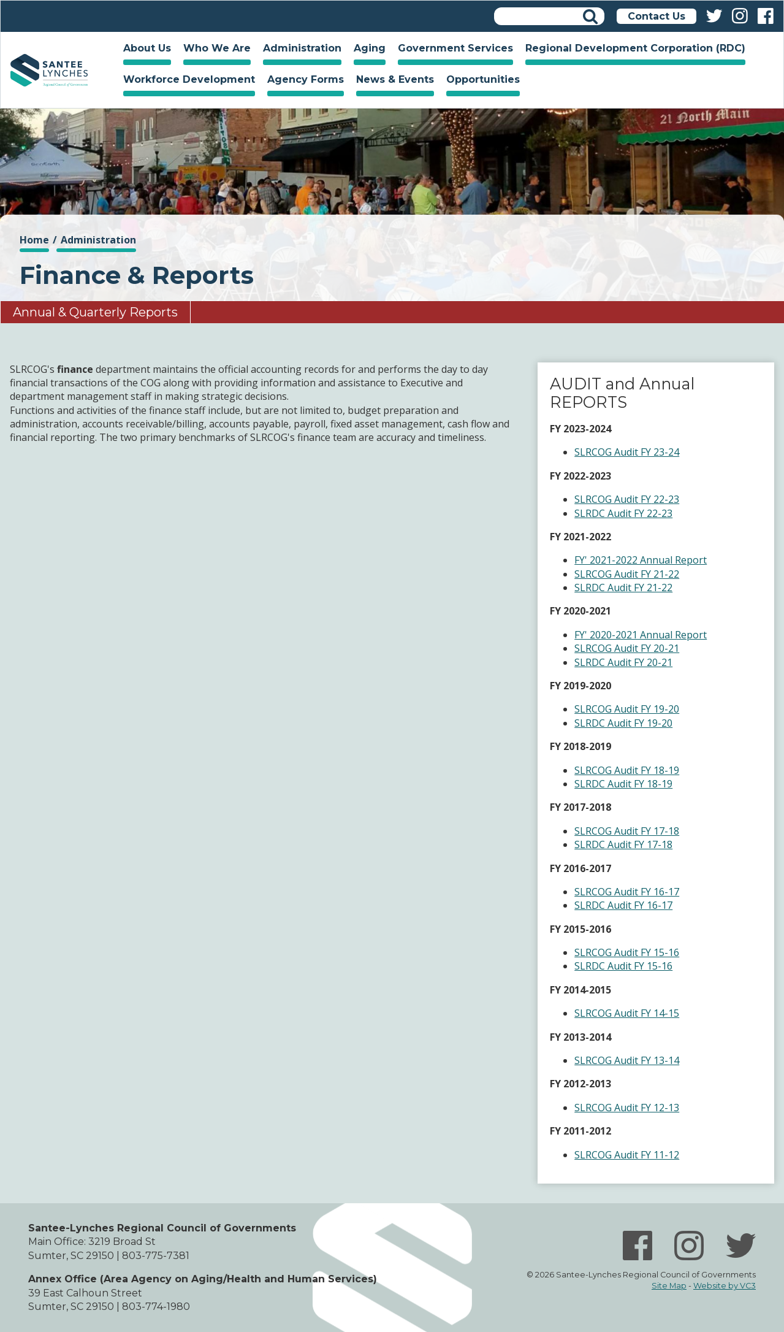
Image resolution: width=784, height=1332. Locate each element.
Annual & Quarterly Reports (95, 312)
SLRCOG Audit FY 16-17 (626, 891)
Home (49, 70)
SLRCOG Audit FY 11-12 (626, 1155)
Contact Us (656, 16)
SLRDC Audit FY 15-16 (623, 966)
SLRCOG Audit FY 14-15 (626, 1013)
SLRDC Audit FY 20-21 (623, 662)
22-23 (665, 499)
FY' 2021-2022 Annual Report (640, 560)
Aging (367, 49)
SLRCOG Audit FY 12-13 (626, 1107)
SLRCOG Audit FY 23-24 (626, 452)
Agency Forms (305, 79)
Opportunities (480, 81)
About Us (144, 49)
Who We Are (214, 49)
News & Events (392, 81)
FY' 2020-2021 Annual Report (640, 634)
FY (646, 499)
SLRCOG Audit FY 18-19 (626, 770)
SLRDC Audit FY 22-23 (623, 513)
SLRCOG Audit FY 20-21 (626, 648)
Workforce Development (186, 81)
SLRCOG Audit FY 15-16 (626, 952)
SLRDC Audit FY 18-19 (623, 783)
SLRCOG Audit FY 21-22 (626, 574)
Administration (299, 49)
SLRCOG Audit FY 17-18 (626, 831)
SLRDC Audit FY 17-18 (623, 844)
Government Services (452, 49)
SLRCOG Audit (606, 499)
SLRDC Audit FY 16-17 (623, 905)
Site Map (669, 1285)
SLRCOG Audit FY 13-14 (626, 1060)
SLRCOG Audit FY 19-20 (626, 709)
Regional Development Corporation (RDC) (635, 48)
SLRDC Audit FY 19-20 (623, 723)
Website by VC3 (724, 1285)
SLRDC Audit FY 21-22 (623, 587)
